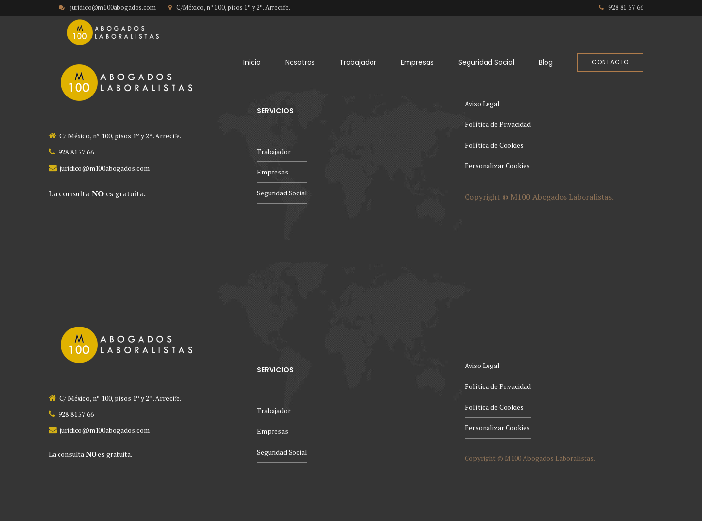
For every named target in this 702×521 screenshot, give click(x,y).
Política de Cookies (494, 145)
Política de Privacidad (498, 124)
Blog (546, 62)
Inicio (252, 62)
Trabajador (357, 62)
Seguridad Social (486, 62)
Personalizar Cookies (497, 165)
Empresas (417, 62)
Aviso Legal (482, 103)
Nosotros (300, 62)
